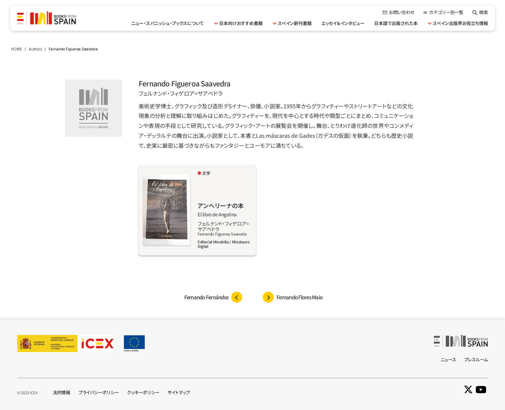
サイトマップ (178, 392)
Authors (35, 49)
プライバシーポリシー (99, 392)
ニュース (448, 359)
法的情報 (61, 392)
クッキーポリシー (143, 392)
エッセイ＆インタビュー (343, 23)
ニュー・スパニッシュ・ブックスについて (167, 23)
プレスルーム (476, 359)
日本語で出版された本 (396, 23)
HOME (16, 49)
